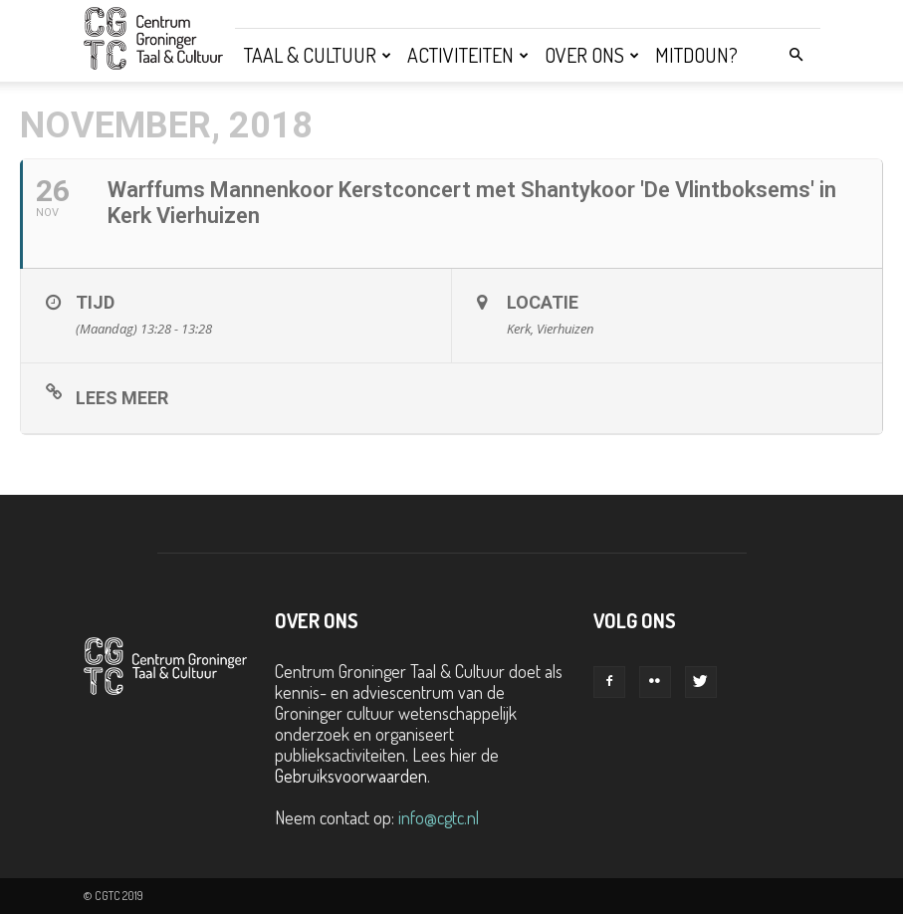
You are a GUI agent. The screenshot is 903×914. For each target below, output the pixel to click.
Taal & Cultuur (317, 55)
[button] (796, 54)
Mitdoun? (696, 55)
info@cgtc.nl (438, 817)
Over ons (592, 55)
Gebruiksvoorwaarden (351, 776)
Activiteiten (468, 55)
